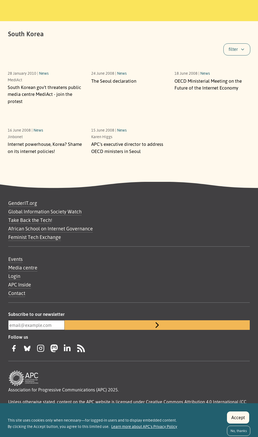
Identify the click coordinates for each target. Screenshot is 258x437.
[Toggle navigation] (216, 9)
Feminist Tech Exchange (34, 237)
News (44, 73)
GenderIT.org (22, 203)
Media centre (22, 268)
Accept (238, 420)
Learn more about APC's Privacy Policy (144, 429)
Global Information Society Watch (45, 211)
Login (14, 276)
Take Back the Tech (29, 220)
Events (15, 259)
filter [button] (233, 49)
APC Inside (19, 285)
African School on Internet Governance (50, 229)
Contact (16, 293)
